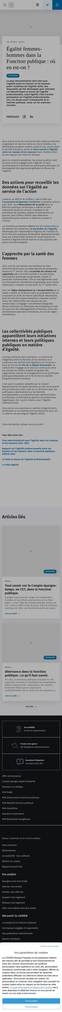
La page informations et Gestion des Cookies (31, 987)
